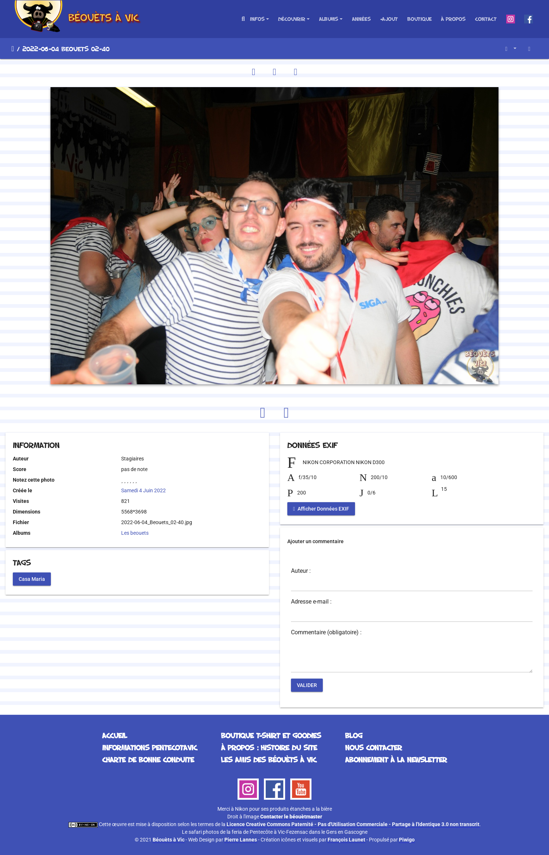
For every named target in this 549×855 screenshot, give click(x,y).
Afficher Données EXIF (321, 509)
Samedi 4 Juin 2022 (143, 490)
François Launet (346, 840)
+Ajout (389, 19)
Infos (257, 19)
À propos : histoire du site (269, 747)
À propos (453, 19)
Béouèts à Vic (168, 840)
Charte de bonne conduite (148, 759)
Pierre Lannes (240, 840)
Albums (328, 19)
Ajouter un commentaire (315, 541)
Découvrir (291, 19)
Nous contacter (373, 747)
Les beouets (135, 533)
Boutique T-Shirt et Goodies (271, 735)
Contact (486, 19)
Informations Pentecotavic (149, 747)
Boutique (419, 19)
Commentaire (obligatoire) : (326, 632)
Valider (307, 685)
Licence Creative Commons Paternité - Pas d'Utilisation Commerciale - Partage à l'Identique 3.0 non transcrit (353, 824)
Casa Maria (32, 579)
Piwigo (407, 840)
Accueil (12, 48)
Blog (353, 735)
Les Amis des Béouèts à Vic (268, 759)
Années (361, 19)
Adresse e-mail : (311, 602)
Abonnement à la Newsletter (396, 759)
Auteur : (301, 571)
